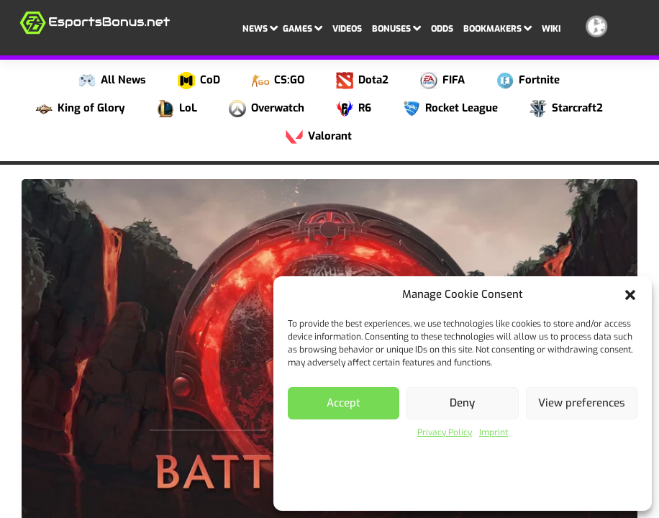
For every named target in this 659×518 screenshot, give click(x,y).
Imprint (493, 432)
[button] (630, 295)
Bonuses (396, 27)
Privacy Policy (444, 432)
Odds (442, 29)
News (260, 27)
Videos (347, 29)
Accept (343, 403)
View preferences (581, 403)
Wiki (551, 29)
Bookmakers (497, 27)
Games (302, 27)
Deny (462, 403)
